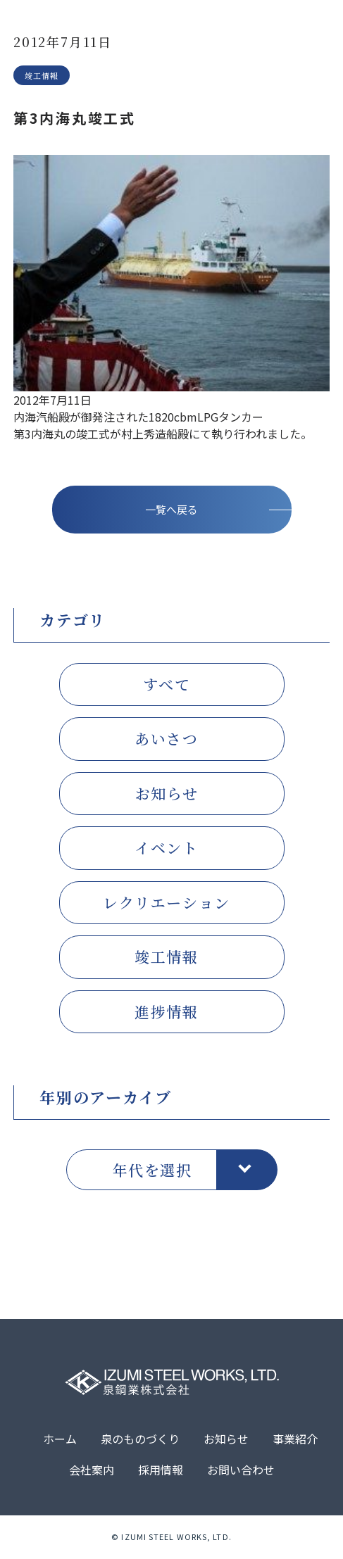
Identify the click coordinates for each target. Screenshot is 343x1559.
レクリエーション (166, 904)
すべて (167, 686)
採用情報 (160, 1471)
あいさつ (166, 741)
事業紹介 (295, 1440)
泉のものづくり (140, 1440)
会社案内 (91, 1471)
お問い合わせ (241, 1471)
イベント (166, 850)
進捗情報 (166, 1013)
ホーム (60, 1440)
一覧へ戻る (171, 511)
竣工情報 (166, 959)
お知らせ (166, 795)
